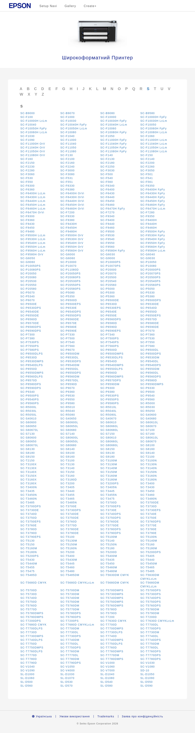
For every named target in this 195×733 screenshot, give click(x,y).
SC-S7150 (107, 433)
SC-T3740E (148, 513)
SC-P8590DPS (30, 387)
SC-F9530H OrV (71, 239)
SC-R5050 (147, 410)
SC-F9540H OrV (71, 242)
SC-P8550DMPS (32, 372)
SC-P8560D (108, 372)
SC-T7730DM (149, 632)
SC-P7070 (147, 330)
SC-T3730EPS (150, 510)
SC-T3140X (28, 471)
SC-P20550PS (70, 284)
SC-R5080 (67, 414)
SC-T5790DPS (70, 616)
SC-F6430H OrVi (72, 197)
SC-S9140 (147, 452)
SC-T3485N (68, 502)
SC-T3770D (68, 525)
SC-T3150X (28, 475)
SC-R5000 (147, 403)
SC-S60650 (28, 426)
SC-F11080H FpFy (113, 151)
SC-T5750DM (69, 601)
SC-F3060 (27, 174)
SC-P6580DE (149, 323)
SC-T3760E (28, 525)
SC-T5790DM (149, 613)
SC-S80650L (69, 441)
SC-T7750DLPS (111, 643)
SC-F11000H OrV (32, 143)
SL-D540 (106, 681)
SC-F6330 (67, 185)
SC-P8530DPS (70, 361)
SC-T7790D (28, 662)
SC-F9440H (148, 223)
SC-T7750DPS (70, 647)
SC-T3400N (28, 487)
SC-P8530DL (69, 357)
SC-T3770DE (109, 525)
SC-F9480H (68, 231)
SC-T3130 (67, 464)
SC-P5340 (27, 296)
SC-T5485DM (69, 575)
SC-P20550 (28, 284)
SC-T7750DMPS (31, 647)
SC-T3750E (148, 517)
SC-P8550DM (149, 368)
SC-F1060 (147, 136)
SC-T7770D (28, 655)
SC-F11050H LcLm (153, 147)
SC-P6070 (27, 300)
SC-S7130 (27, 433)
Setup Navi (48, 6)
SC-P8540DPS (150, 365)
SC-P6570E (68, 323)
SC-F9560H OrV (71, 250)
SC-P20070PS (150, 273)
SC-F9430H (68, 223)
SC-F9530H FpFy (152, 235)
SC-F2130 (107, 158)
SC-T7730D (28, 632)
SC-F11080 (68, 151)
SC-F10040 (28, 124)
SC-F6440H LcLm (33, 200)
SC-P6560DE (69, 319)
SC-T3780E (148, 529)
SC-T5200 (67, 552)
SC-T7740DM (69, 639)
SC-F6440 (107, 197)
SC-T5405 (147, 555)
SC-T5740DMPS (111, 597)
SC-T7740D (108, 636)
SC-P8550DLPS (111, 368)
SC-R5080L (108, 414)
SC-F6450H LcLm (33, 204)
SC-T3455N (108, 494)
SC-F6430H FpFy (152, 193)
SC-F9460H (148, 227)
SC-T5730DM (69, 594)
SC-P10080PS (30, 269)
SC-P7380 (27, 338)
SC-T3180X (28, 483)
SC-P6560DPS (110, 319)
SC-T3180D (68, 479)
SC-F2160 (67, 162)
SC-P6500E (28, 304)
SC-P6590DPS (30, 330)
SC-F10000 (108, 117)
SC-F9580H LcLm (152, 250)
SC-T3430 (147, 487)
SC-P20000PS (150, 269)
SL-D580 (106, 685)
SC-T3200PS (109, 483)
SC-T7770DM (109, 655)
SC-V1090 (27, 670)
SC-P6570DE (29, 323)
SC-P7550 (147, 342)
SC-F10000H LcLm (33, 120)
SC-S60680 (68, 429)
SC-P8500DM (69, 353)
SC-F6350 (147, 185)
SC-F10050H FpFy (33, 128)
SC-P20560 (108, 284)
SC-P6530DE (149, 304)
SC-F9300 (27, 216)
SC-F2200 (147, 162)
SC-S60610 (108, 422)
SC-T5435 (107, 559)
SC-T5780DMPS (31, 613)
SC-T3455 (67, 494)
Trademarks (105, 716)
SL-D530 (66, 681)
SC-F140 (106, 155)
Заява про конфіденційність (142, 716)
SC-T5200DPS (150, 552)
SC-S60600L (69, 422)
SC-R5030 (147, 407)
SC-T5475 (27, 571)
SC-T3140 (67, 468)
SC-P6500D (68, 300)
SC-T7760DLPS (31, 651)
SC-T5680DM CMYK (114, 582)
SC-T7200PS (69, 620)
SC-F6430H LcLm (33, 197)
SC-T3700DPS (30, 506)
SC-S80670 (148, 441)
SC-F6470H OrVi (32, 212)
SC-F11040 (68, 143)
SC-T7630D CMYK (113, 620)
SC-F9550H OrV (71, 246)
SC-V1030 (147, 662)
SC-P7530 (147, 338)
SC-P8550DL (69, 368)
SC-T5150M (68, 544)
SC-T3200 (67, 483)
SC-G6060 (67, 258)
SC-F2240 (67, 166)
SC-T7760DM (69, 651)
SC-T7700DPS (150, 628)
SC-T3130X (28, 468)
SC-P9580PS (109, 403)
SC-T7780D (28, 658)
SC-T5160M (28, 548)
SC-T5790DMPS (31, 616)
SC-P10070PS (110, 265)
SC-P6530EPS (110, 307)
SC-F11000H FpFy (113, 139)
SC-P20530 (28, 281)
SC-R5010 (67, 407)
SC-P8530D (28, 357)
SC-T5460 (67, 567)
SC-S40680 (148, 418)
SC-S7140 (67, 433)
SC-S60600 (28, 422)
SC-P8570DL (69, 380)
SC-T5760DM (69, 605)
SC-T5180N (28, 552)
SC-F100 (26, 117)
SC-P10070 (68, 265)
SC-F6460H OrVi (72, 208)
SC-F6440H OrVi (72, 200)
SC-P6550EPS (150, 315)
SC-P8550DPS (70, 372)
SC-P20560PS (150, 284)
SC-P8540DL (149, 361)
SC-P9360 (67, 391)
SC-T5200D (108, 552)
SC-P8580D (148, 380)
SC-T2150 (27, 460)
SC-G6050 (27, 258)
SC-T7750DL (69, 643)
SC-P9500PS (29, 395)
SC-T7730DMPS (31, 636)
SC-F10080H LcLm (153, 132)
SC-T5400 (67, 555)
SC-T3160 (67, 475)
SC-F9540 (107, 239)
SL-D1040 (107, 674)
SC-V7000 (107, 670)
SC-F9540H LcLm (33, 242)
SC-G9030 (147, 258)
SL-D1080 (107, 678)
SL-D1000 (27, 674)
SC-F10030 (68, 120)
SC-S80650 (28, 441)
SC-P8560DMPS (112, 376)
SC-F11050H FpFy (113, 147)
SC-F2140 (147, 158)
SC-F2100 (67, 158)
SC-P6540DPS (70, 311)
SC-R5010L (108, 407)
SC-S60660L (109, 426)
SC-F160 (26, 158)
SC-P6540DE (29, 311)
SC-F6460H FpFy (152, 204)
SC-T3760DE (109, 521)
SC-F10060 (108, 128)
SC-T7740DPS (150, 639)
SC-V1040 (27, 666)
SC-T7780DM (69, 658)
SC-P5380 (147, 296)
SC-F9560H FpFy (152, 246)
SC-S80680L (109, 445)
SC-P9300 (107, 387)
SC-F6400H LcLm (33, 193)
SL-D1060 (27, 678)
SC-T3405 (67, 487)
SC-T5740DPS (150, 597)
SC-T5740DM (69, 597)
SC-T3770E (148, 525)
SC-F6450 (107, 200)
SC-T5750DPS (150, 601)
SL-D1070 (67, 678)
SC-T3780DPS (110, 529)
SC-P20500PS (150, 277)
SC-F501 (146, 174)
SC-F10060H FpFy (153, 128)
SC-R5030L (28, 410)
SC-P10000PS (110, 262)
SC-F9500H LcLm (33, 235)
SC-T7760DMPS (111, 651)
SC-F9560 (107, 246)
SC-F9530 (107, 235)
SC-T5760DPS (150, 605)
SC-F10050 (148, 124)
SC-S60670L (29, 429)
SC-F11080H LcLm (153, 151)
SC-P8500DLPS (31, 353)
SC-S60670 (148, 426)
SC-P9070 (67, 387)
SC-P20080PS (70, 277)
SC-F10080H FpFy (113, 132)
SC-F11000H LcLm (153, 139)
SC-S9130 (107, 452)
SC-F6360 (27, 189)
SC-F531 (66, 178)
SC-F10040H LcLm (113, 124)
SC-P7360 (147, 334)
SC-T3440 (67, 491)
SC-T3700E (68, 506)
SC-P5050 (147, 288)
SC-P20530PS (70, 281)
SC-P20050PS (70, 273)
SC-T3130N (148, 464)
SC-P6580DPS (30, 326)
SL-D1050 (147, 674)
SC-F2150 (27, 162)
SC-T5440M (28, 563)
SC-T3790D (28, 533)
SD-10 (144, 670)
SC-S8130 (27, 449)
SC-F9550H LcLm (33, 246)
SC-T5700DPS (150, 590)
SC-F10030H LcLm (153, 120)
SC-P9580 (67, 403)
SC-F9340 (107, 216)
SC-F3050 (147, 170)
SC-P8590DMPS (152, 384)
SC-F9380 (67, 220)
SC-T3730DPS (70, 510)
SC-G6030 (107, 254)
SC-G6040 (147, 254)
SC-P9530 (67, 395)
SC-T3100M (108, 460)
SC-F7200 (67, 212)
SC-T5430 (27, 559)
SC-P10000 (68, 262)
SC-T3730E (108, 510)
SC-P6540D (148, 307)
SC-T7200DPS (30, 620)
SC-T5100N (148, 536)
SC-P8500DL (149, 349)
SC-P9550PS (109, 399)
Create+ (90, 6)
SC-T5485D (28, 575)
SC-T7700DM (69, 628)
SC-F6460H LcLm (33, 208)
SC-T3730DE (29, 510)
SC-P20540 (108, 281)
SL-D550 (146, 681)
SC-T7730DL (69, 632)
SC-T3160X (28, 479)
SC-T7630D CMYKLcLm (157, 620)
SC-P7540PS (109, 342)
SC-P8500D (108, 349)
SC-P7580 (147, 346)
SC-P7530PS (29, 342)
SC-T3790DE (69, 533)
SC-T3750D (28, 517)
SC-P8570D (28, 380)
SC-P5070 (27, 292)
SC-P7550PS (29, 346)
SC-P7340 (107, 334)
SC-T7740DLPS (31, 639)
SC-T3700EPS (110, 506)
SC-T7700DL (149, 624)
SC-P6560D (28, 319)
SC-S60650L (69, 426)
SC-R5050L (28, 414)
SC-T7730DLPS (111, 632)
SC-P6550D (148, 311)
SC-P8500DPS (150, 353)
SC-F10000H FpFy (153, 117)
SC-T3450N (28, 494)
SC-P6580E (68, 326)
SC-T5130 (27, 540)
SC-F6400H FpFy (152, 189)
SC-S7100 (147, 429)
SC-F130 (66, 155)
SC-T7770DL (69, 655)
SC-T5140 (107, 540)
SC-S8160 (147, 449)
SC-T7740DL (149, 636)
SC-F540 (106, 178)
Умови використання (74, 716)
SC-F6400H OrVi (72, 193)
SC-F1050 (107, 136)
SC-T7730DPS (70, 636)
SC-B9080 (107, 113)
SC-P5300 (107, 292)
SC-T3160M (108, 475)
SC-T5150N (108, 544)
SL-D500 (26, 681)
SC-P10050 (148, 262)
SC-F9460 (107, 227)
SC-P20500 (108, 277)
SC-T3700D (108, 502)
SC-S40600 (148, 414)
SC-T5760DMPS (111, 605)
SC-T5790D (108, 613)
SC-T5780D (108, 609)
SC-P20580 (28, 288)
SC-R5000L (28, 407)
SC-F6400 (107, 189)
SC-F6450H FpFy (152, 200)
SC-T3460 (147, 494)
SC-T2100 (147, 456)
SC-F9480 (27, 231)
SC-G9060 (27, 262)
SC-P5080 (67, 292)
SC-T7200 (107, 616)
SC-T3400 (147, 483)
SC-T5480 (67, 571)
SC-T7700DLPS (31, 628)
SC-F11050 (68, 147)
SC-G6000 (67, 254)
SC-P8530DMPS (32, 361)
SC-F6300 (27, 185)
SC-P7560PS (109, 346)
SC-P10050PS (30, 265)
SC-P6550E (108, 315)
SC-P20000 (108, 269)
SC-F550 (26, 181)
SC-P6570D (148, 319)
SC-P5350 (67, 296)
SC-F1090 (27, 139)
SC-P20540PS (150, 281)
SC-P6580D (108, 323)
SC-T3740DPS (110, 513)
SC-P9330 (147, 387)
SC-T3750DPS (110, 517)
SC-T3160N (148, 475)
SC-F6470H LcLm (152, 208)
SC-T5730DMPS (111, 594)
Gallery (70, 6)
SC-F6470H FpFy (112, 208)
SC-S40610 (28, 418)
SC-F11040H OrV (32, 147)
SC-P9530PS (109, 395)
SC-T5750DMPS (111, 601)
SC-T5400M (108, 555)
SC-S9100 (67, 452)
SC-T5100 (67, 536)
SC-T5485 (147, 571)
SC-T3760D (68, 521)
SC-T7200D (148, 616)
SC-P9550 (67, 399)
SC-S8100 (147, 445)
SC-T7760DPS (150, 651)
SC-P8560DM (69, 376)
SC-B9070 (67, 113)
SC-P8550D (28, 368)
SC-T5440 (147, 559)
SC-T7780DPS (150, 658)
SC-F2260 (147, 166)
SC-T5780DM (149, 609)
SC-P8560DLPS (31, 376)
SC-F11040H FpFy (113, 143)
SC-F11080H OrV (32, 155)
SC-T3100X (28, 464)
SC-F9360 (27, 220)
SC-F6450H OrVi (72, 204)
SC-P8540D (108, 361)
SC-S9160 (67, 456)
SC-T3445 (107, 491)
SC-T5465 (147, 567)
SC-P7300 (27, 334)
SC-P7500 (67, 338)
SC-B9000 (27, 113)
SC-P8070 (67, 349)
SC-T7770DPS (150, 655)
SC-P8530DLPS (111, 357)
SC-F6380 (67, 189)
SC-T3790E (148, 533)
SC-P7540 (67, 342)
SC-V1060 (107, 666)
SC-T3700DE (149, 502)
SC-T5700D (28, 590)
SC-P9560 (147, 399)
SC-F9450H (68, 227)
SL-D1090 (147, 678)
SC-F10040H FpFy (73, 124)
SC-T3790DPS (110, 533)
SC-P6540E (108, 311)
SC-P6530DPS (30, 307)
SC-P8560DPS (150, 376)
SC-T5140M (148, 540)
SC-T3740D (28, 513)
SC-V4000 (67, 670)
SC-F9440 (107, 223)
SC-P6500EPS (70, 304)
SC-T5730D (28, 594)
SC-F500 (106, 174)
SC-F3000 (67, 170)
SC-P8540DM (69, 365)
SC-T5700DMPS (111, 590)
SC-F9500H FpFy (152, 231)
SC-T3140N (148, 468)
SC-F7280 (147, 212)
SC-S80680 (68, 445)
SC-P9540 (147, 395)
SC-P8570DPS (110, 380)
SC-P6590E (68, 330)
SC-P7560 (67, 346)
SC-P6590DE (149, 326)
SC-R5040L (108, 410)
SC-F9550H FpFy (152, 242)
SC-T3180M (108, 479)
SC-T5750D (28, 601)
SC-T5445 (67, 563)
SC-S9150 (27, 456)
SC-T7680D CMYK (33, 624)
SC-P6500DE (109, 300)
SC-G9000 (107, 258)
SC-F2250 (107, 166)
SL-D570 (66, 685)
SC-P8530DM (149, 357)
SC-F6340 (107, 185)
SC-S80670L (29, 445)
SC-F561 (146, 181)
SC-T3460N (28, 498)
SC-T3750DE (69, 517)
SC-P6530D (108, 304)
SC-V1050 (67, 666)
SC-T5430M (68, 559)
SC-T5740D (28, 597)
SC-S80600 (28, 437)
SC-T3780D (28, 529)
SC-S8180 (27, 452)
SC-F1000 (67, 117)
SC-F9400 (107, 220)
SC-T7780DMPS (111, 658)
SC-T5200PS (29, 555)
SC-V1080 (147, 666)
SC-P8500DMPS (112, 353)
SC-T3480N (148, 498)
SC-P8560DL (149, 372)
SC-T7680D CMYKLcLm (77, 624)
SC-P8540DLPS (31, 365)
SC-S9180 (107, 456)
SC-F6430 (107, 193)
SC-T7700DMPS (111, 628)
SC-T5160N (68, 548)
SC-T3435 (27, 491)
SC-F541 (146, 178)
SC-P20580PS (70, 288)
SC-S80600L (69, 437)
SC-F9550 (107, 242)
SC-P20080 (28, 277)
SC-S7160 (147, 433)
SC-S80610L (149, 437)
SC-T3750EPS (30, 521)
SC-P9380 (107, 391)
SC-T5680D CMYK (33, 582)
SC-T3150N (148, 471)
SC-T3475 (107, 498)
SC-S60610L (149, 422)
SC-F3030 (107, 170)
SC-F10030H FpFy (113, 120)
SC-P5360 (107, 296)
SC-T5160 (147, 544)
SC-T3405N (108, 487)
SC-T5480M (108, 571)
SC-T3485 (27, 502)
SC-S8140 (67, 449)
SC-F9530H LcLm (33, 239)
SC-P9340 (27, 391)
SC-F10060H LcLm (33, 132)
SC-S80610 (108, 437)
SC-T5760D (28, 605)
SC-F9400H (148, 220)
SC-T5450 (107, 563)
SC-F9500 (107, 231)
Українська (42, 716)
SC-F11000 (68, 139)
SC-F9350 (147, 216)
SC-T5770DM (69, 609)
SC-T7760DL (149, 647)
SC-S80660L (109, 441)
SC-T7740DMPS (111, 639)
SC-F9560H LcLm (33, 250)
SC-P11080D (69, 269)
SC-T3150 (67, 471)
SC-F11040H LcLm (153, 143)
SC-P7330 (67, 334)
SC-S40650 (68, 418)
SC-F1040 (67, 136)
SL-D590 (146, 685)
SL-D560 (26, 685)
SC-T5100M (108, 536)
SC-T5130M (68, 540)
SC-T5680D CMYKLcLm (77, 582)
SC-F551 (66, 181)
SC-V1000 (107, 662)
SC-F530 (26, 178)
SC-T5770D (28, 609)
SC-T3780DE (69, 529)
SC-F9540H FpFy (152, 239)
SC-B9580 (147, 113)
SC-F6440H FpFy (152, 197)
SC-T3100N (148, 460)
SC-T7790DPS (70, 662)
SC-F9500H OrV (71, 235)
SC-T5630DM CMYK (114, 575)
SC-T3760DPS (150, 521)
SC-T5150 (27, 544)
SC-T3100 (67, 460)
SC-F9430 (27, 223)
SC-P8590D (68, 384)
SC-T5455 (27, 567)
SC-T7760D (108, 647)
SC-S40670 (108, 418)
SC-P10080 (148, 265)
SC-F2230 (27, 166)
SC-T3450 (147, 491)
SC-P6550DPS (70, 315)
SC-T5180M (148, 548)
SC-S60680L (109, 429)
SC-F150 (146, 155)
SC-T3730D (148, 506)
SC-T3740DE (69, 513)
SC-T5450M (148, 563)
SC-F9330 (67, 216)
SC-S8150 (107, 449)
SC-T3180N (148, 479)
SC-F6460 (107, 204)
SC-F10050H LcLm (73, 128)
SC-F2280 (27, 170)
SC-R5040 (67, 410)
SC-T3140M (108, 468)
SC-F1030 (27, 136)
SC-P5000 (107, 288)
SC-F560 (106, 181)
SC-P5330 (147, 292)
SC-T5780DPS (70, 613)
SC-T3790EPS (30, 536)
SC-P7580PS (29, 349)
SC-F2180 (107, 162)
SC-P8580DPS (30, 384)
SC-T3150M (108, 471)
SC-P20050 (28, 273)
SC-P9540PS (29, 399)
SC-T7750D (28, 643)
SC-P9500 (147, 391)
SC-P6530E (68, 307)
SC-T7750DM (149, 643)
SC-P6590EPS (110, 330)
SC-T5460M (108, 567)
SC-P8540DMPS (112, 365)
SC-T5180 (107, 548)
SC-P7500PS (109, 338)
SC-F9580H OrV (31, 254)
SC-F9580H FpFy (112, 250)
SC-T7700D (108, 624)
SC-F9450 (27, 227)
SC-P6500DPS (150, 300)
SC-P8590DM (109, 384)
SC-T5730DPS (150, 594)
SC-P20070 (108, 273)
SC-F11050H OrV (32, 151)
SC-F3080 (67, 174)
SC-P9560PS (29, 403)
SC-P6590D (108, 326)
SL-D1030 (67, 674)
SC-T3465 (67, 498)
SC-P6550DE (29, 315)
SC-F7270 (107, 212)
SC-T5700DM (69, 590)
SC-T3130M (108, 464)
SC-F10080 (68, 132)
